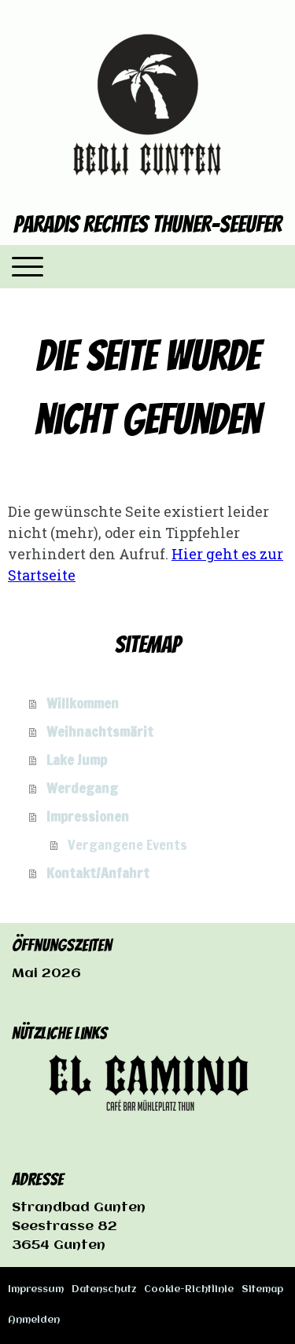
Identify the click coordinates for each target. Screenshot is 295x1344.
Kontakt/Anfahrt (97, 872)
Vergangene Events (127, 844)
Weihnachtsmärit (99, 731)
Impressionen (87, 816)
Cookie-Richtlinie (189, 1290)
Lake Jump (76, 759)
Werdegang (82, 788)
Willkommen (82, 703)
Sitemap (262, 1290)
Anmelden (34, 1320)
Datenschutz (104, 1290)
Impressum (36, 1290)
